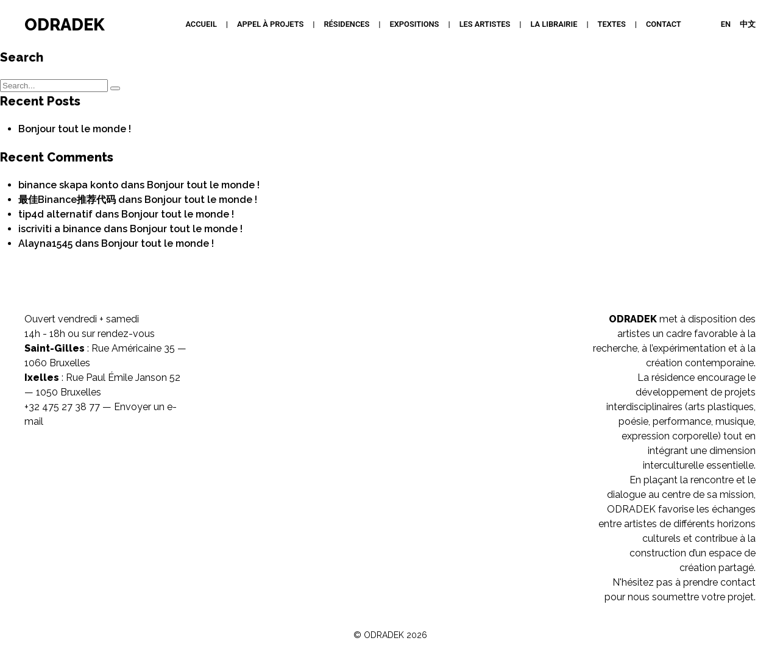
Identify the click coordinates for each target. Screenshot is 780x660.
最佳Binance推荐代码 (67, 199)
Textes (612, 24)
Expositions (414, 24)
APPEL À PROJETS (270, 24)
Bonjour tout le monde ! (74, 129)
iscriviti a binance (59, 229)
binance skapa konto (68, 185)
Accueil (200, 24)
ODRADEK (64, 24)
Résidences (346, 24)
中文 (748, 24)
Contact (663, 24)
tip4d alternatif (55, 214)
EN (726, 24)
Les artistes (485, 24)
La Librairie (554, 24)
